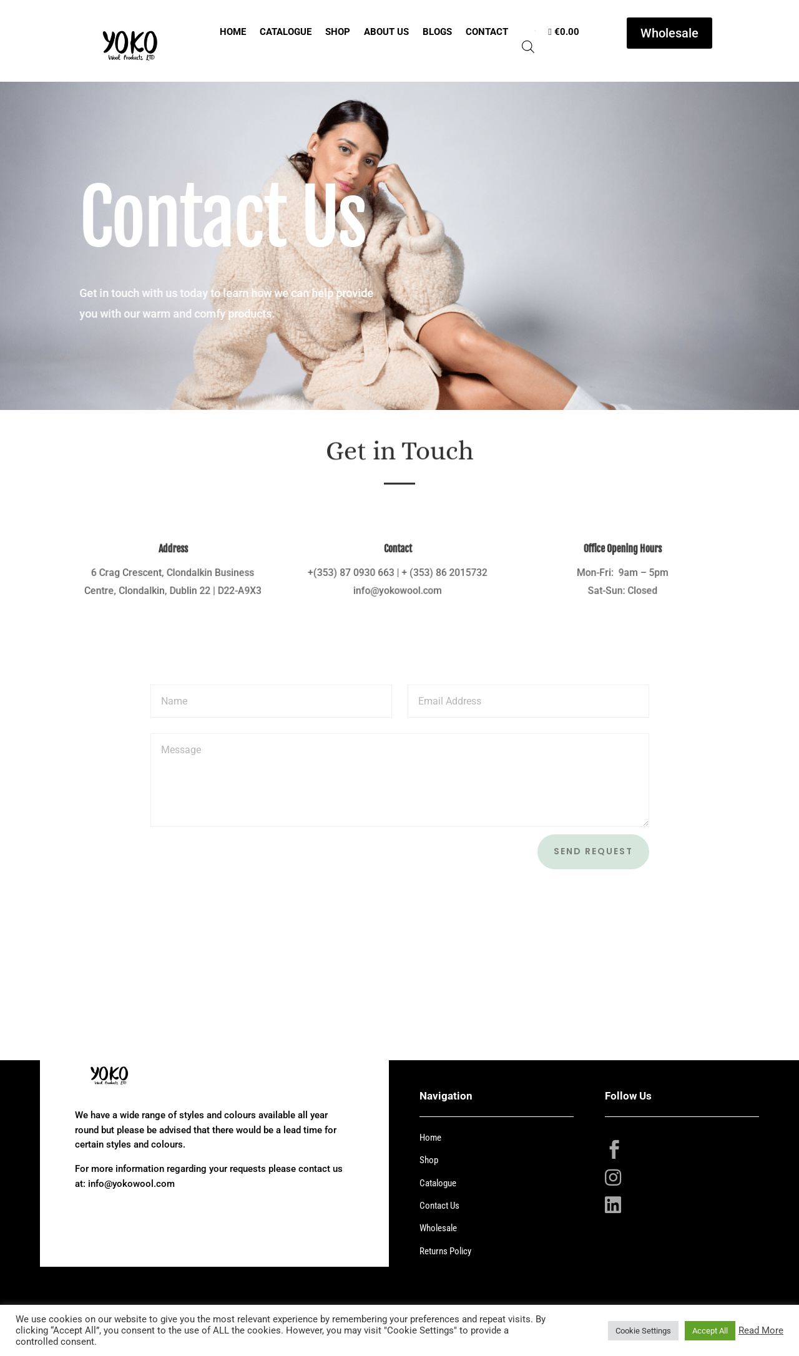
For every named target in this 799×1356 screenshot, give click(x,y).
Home (233, 31)
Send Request (593, 851)
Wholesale (669, 33)
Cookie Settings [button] (643, 1330)
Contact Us (439, 1205)
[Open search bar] (528, 48)
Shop (337, 31)
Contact (487, 31)
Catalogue (285, 31)
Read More (760, 1330)
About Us (386, 31)
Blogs (437, 31)
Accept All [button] (710, 1330)
